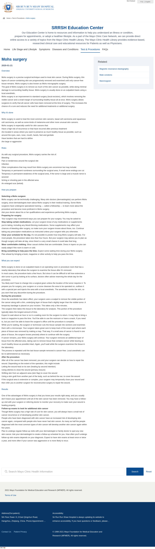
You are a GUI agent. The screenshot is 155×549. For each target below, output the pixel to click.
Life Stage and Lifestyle (24, 49)
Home (8, 18)
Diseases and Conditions (65, 49)
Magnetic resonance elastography (114, 69)
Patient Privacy (20, 532)
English (147, 2)
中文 (141, 2)
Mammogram (105, 81)
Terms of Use (10, 495)
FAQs (105, 49)
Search (135, 471)
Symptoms (44, 49)
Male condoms (106, 75)
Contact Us (6, 532)
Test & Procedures (18, 18)
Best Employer (131, 1)
